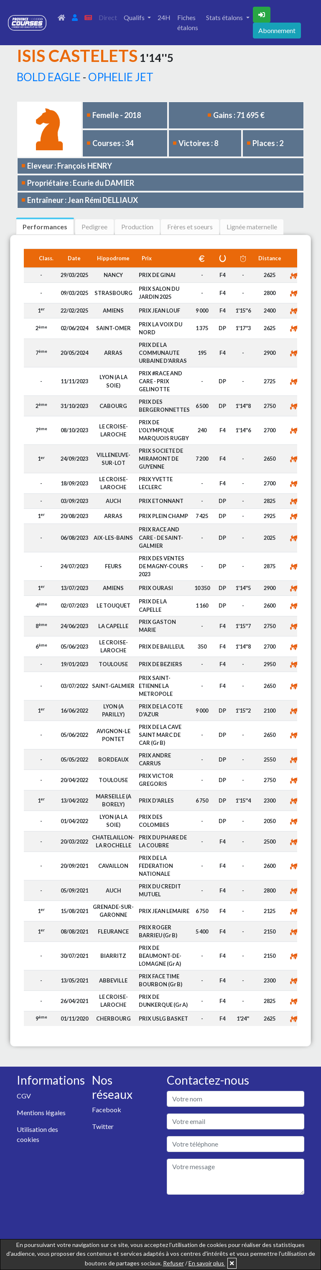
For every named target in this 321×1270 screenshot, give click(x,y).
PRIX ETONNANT (161, 501)
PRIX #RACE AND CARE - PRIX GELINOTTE (160, 381)
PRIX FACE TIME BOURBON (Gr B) (160, 980)
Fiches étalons (187, 22)
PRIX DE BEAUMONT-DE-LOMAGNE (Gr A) (160, 955)
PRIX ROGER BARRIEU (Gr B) (158, 931)
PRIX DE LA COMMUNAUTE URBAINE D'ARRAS (163, 352)
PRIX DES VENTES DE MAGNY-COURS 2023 (163, 566)
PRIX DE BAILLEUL (162, 646)
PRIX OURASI (156, 588)
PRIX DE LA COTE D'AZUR (161, 710)
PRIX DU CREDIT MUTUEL (160, 890)
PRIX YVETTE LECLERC (156, 483)
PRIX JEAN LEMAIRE (164, 911)
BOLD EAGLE (49, 77)
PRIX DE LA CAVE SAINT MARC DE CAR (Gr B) (160, 735)
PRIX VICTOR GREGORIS (156, 779)
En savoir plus (207, 1263)
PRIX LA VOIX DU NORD (160, 328)
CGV (24, 1096)
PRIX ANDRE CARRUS (155, 759)
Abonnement (277, 30)
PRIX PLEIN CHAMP (163, 516)
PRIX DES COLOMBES (154, 820)
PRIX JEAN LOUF (159, 310)
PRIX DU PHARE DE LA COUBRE (163, 841)
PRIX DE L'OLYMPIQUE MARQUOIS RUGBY (164, 430)
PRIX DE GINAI (157, 275)
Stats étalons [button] (225, 17)
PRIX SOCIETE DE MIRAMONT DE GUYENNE (161, 458)
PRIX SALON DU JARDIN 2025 (159, 292)
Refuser (173, 1263)
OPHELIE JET (120, 77)
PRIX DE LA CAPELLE (153, 605)
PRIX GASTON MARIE (157, 625)
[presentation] (230, 1217)
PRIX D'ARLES (156, 800)
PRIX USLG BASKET (163, 1018)
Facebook (106, 1109)
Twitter (103, 1126)
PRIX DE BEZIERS (160, 664)
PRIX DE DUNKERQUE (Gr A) (163, 1000)
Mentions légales (41, 1112)
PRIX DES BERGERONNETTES (164, 405)
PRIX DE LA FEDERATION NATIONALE (156, 865)
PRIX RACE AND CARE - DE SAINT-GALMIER (161, 537)
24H (164, 17)
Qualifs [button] (135, 17)
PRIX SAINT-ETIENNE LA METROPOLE (156, 686)
